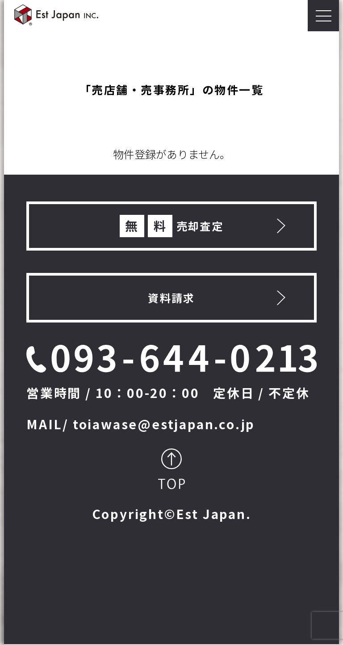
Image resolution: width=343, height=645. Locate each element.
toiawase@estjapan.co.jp (164, 424)
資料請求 (171, 298)
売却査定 (172, 226)
